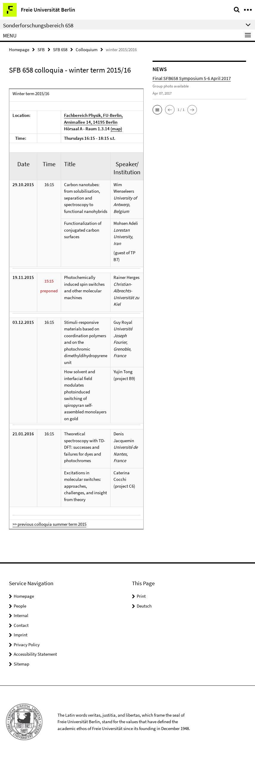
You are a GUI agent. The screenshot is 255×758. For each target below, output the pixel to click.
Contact (21, 625)
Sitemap (21, 664)
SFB (41, 49)
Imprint (20, 635)
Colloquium (86, 49)
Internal (21, 615)
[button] (157, 110)
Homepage (19, 49)
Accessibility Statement (35, 654)
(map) (116, 128)
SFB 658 (60, 49)
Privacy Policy (27, 644)
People (20, 606)
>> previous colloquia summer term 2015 (49, 524)
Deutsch (144, 606)
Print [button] (141, 596)
